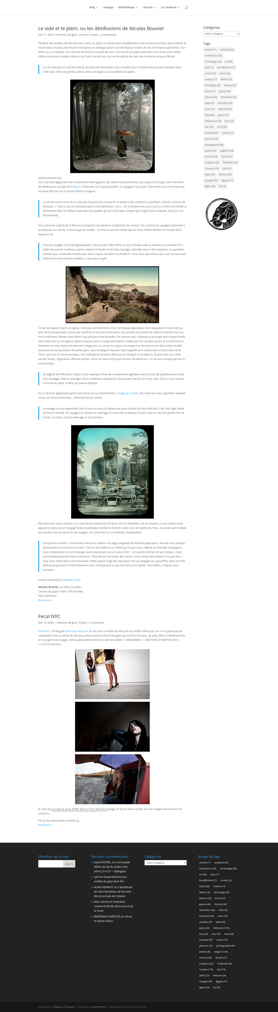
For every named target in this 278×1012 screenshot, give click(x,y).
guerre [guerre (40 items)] (224, 91)
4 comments (96, 622)
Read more (45, 600)
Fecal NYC (49, 616)
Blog (92, 7)
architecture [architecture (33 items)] (213, 55)
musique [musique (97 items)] (211, 132)
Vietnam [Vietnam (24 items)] (225, 174)
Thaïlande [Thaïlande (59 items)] (230, 162)
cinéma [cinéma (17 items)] (211, 79)
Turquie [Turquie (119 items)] (212, 168)
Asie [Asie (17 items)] (209, 67)
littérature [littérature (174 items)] (213, 121)
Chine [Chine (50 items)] (225, 73)
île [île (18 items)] (222, 186)
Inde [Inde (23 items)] (209, 103)
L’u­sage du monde (127, 393)
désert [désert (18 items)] (226, 79)
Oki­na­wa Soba (72, 580)
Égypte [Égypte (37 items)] (227, 180)
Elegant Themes (64, 1007)
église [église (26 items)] (210, 186)
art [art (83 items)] (229, 61)
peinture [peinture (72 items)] (211, 138)
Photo (82, 622)
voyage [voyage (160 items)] (211, 180)
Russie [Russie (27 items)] (226, 156)
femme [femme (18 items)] (230, 85)
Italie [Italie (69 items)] (209, 115)
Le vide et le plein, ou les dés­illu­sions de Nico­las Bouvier (101, 28)
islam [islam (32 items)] (210, 109)
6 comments (109, 34)
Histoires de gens (66, 34)
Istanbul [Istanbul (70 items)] (224, 109)
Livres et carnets (89, 34)
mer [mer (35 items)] (209, 126)
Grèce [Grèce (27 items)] (210, 91)
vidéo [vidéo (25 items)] (210, 174)
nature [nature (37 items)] (227, 132)
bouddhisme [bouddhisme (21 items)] (226, 67)
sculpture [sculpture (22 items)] (212, 162)
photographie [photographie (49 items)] (214, 144)
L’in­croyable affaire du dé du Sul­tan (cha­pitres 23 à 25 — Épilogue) (112, 866)
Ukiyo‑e (76, 186)
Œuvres (148, 7)
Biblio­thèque (127, 7)
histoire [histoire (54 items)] (211, 97)
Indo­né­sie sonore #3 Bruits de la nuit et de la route (113, 906)
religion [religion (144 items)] (226, 150)
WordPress (99, 1007)
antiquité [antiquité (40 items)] (227, 49)
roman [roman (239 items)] (211, 156)
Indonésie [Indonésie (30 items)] (225, 103)
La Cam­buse (168, 7)
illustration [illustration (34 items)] (229, 97)
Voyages (108, 7)
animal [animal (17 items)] (210, 49)
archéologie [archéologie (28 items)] (213, 61)
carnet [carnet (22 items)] (210, 73)
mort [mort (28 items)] (222, 126)
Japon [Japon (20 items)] (223, 115)
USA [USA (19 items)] (226, 168)
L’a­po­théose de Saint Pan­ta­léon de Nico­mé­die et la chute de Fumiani (113, 891)
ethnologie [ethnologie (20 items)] (212, 85)
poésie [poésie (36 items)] (210, 150)
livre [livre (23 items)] (229, 121)
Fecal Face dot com (76, 631)
